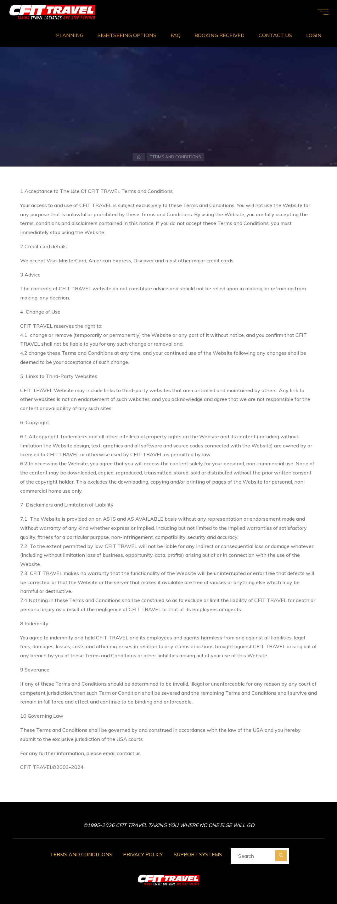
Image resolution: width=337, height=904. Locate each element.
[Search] (283, 855)
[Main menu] (321, 12)
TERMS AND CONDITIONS (80, 854)
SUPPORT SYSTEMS (199, 854)
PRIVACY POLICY (143, 854)
